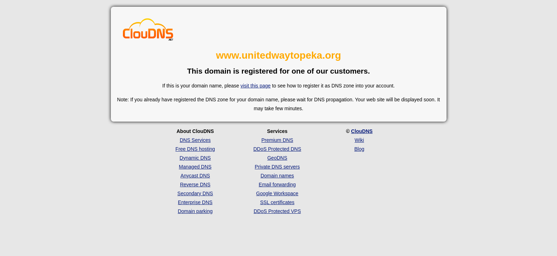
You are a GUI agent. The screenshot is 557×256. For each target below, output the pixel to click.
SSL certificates (277, 202)
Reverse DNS (195, 184)
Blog (359, 149)
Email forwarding (277, 184)
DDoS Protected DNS (277, 149)
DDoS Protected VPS (277, 211)
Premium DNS (277, 140)
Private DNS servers (277, 167)
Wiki (359, 140)
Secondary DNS (195, 193)
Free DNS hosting (195, 149)
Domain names (277, 175)
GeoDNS (277, 158)
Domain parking (195, 211)
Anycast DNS (195, 175)
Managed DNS (195, 167)
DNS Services (195, 140)
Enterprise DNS (195, 202)
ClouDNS (362, 131)
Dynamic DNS (195, 158)
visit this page (255, 86)
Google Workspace (277, 193)
